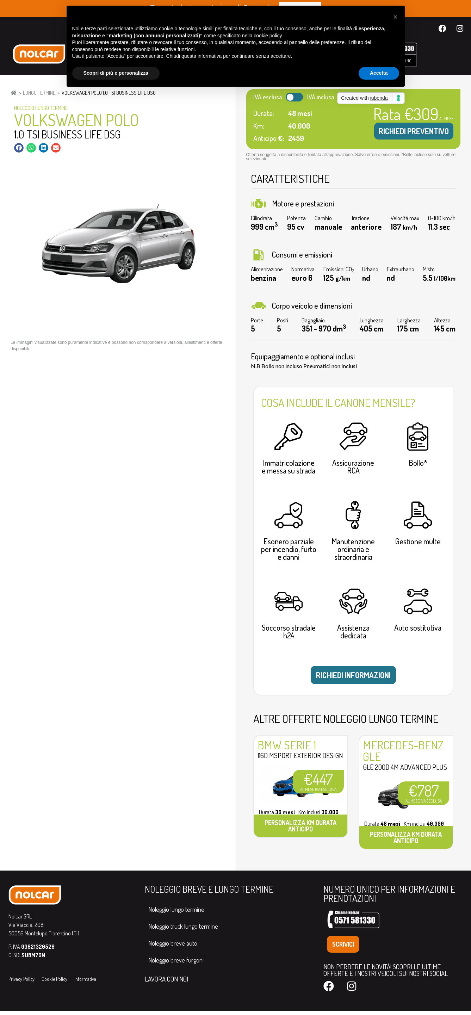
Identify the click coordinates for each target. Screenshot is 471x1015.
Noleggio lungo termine (176, 913)
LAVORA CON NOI (166, 983)
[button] (19, 148)
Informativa (85, 983)
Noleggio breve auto (172, 947)
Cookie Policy (54, 983)
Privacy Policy (21, 983)
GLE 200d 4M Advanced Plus (405, 771)
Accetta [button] (379, 73)
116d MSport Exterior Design (300, 760)
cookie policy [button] (267, 35)
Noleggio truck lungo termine (183, 930)
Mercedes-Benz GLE (403, 755)
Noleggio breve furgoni (176, 964)
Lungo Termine (39, 92)
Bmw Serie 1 (287, 749)
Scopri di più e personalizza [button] (115, 73)
